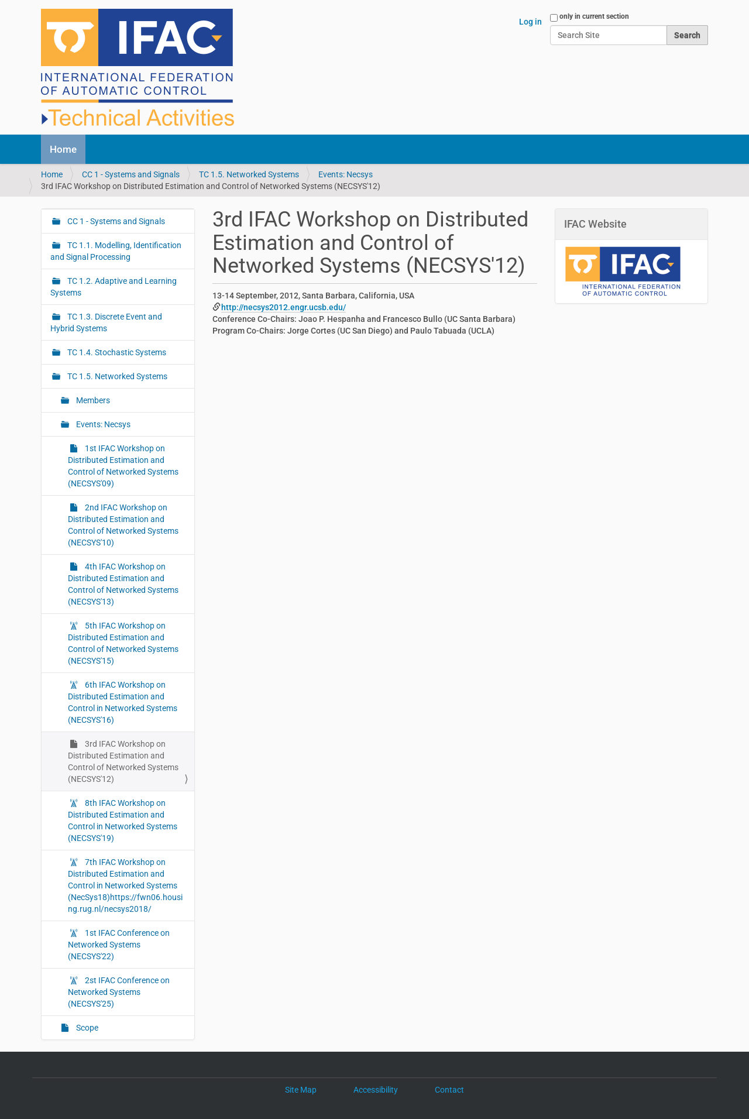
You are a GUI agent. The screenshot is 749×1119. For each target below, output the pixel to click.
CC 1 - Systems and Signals (131, 174)
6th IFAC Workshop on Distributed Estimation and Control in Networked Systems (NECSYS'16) (122, 702)
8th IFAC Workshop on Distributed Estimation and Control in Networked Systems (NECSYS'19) (122, 820)
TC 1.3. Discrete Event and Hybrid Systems (106, 322)
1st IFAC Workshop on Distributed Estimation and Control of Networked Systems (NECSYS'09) (123, 466)
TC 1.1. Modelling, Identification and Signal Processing (115, 251)
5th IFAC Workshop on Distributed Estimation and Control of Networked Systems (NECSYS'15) (123, 643)
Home (63, 149)
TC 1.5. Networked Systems (249, 174)
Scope (86, 1027)
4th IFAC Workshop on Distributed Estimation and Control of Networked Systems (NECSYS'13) (123, 584)
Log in (530, 21)
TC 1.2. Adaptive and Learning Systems (113, 286)
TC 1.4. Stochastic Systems (116, 352)
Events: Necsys (345, 174)
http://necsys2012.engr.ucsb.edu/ (283, 307)
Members (92, 400)
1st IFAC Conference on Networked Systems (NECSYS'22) (119, 944)
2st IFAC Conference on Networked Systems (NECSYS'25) (119, 992)
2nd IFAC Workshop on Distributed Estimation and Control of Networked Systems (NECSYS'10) (123, 525)
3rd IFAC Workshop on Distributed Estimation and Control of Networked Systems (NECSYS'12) (123, 761)
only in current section (594, 16)
